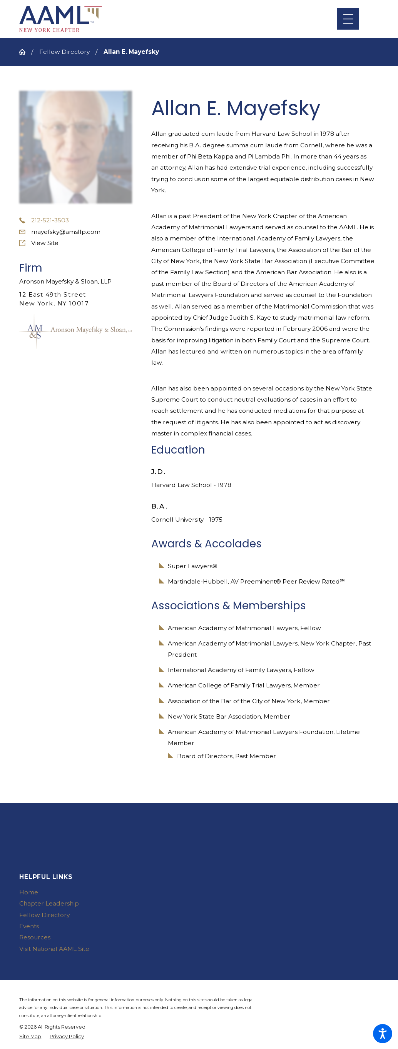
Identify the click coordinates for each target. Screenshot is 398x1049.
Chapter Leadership (49, 903)
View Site (45, 243)
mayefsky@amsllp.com (65, 231)
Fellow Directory (64, 51)
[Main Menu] (348, 19)
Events (29, 926)
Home (28, 892)
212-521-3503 (50, 220)
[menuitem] (101, 892)
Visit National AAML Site (54, 948)
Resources (34, 937)
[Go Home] (25, 52)
